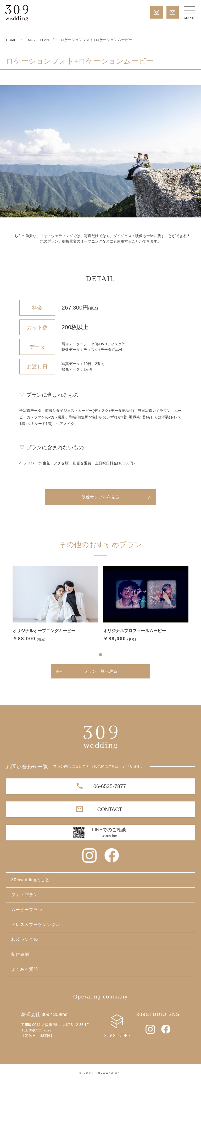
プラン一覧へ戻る (100, 716)
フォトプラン (24, 940)
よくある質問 (24, 1014)
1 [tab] (100, 700)
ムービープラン (26, 955)
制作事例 (20, 999)
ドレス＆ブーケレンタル (35, 970)
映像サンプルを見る (100, 542)
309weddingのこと (30, 925)
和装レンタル (24, 985)
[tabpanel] (55, 650)
